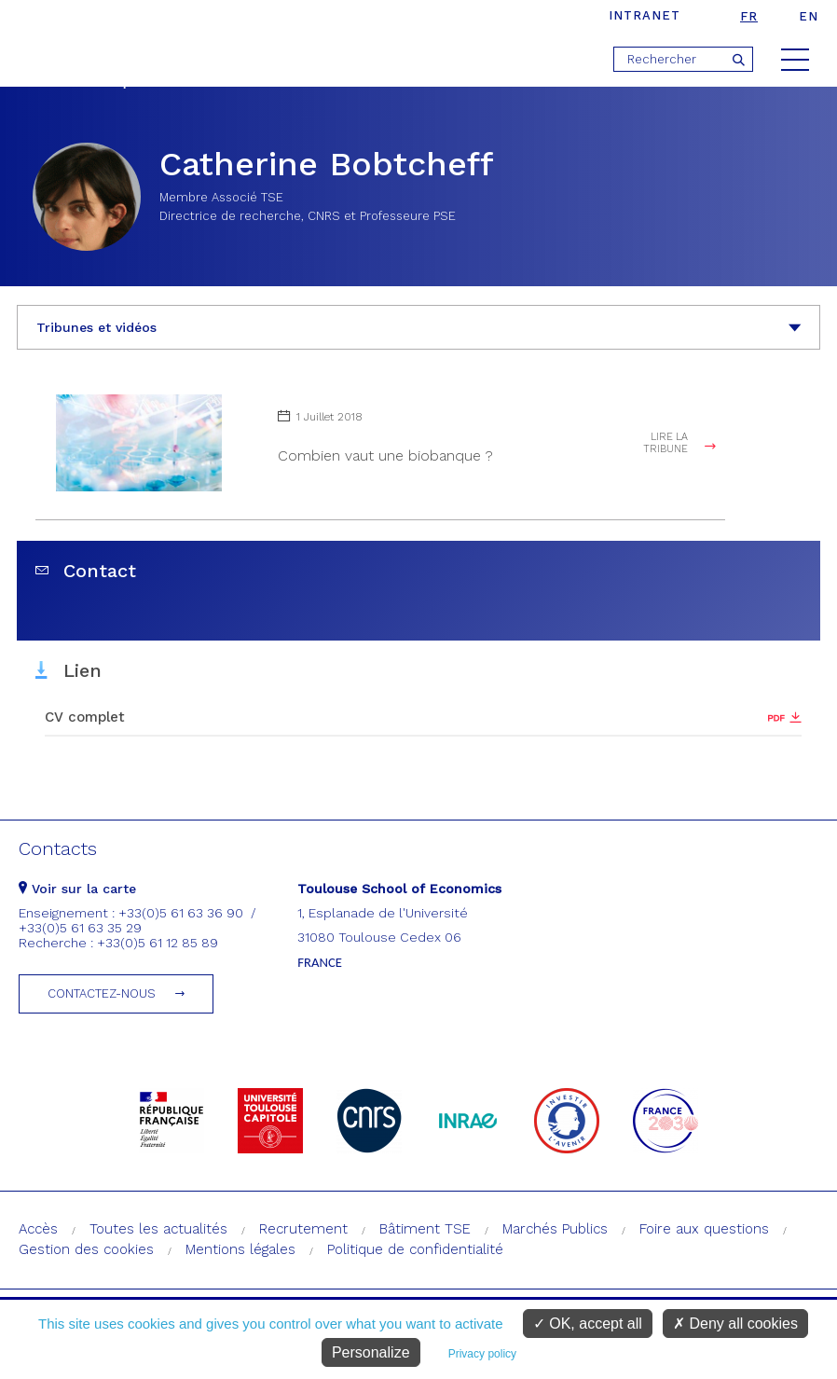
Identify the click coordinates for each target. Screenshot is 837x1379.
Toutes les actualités (158, 1228)
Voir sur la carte (77, 888)
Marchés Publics (555, 1228)
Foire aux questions (704, 1228)
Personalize (371, 1352)
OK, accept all (587, 1323)
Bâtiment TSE (425, 1228)
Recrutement (303, 1228)
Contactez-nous (102, 993)
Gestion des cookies (86, 1249)
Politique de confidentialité (415, 1249)
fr (749, 16)
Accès (38, 1228)
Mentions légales (240, 1249)
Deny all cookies (735, 1323)
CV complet (85, 717)
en (808, 16)
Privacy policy (482, 1353)
